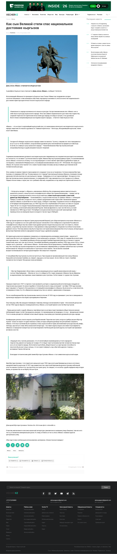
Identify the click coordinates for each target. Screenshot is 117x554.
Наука (7, 526)
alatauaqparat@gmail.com (58, 500)
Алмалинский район (29, 513)
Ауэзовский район (29, 516)
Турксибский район (29, 522)
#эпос (14, 450)
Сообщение (81, 509)
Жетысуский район (29, 532)
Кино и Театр (63, 509)
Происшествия (10, 513)
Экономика (35, 14)
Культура (61, 14)
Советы (8, 539)
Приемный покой (100, 522)
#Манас (9, 450)
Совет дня (98, 519)
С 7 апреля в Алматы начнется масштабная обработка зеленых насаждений (101, 36)
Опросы (44, 526)
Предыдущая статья (14, 467)
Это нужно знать (82, 522)
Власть (79, 519)
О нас (7, 502)
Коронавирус (99, 516)
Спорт (7, 529)
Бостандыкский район (30, 519)
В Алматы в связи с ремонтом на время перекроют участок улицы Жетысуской (100, 44)
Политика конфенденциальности (83, 550)
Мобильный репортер (47, 519)
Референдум (70, 14)
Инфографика (45, 516)
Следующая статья (76, 467)
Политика (43, 14)
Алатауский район (29, 509)
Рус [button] (107, 14)
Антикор (108, 550)
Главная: (8, 19)
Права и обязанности (83, 516)
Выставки (62, 516)
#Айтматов (21, 450)
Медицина (8, 532)
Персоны (62, 513)
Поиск (106, 487)
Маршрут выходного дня (66, 522)
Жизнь (14, 19)
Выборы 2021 (99, 509)
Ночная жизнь (64, 526)
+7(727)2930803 (11, 500)
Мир (56, 14)
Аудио (43, 522)
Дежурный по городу (101, 513)
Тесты (43, 509)
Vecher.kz (12, 33)
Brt (77, 14)
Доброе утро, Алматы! (48, 513)
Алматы (27, 14)
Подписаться (91, 14)
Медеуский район (28, 529)
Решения (80, 513)
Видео (43, 529)
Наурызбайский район (30, 526)
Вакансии (8, 509)
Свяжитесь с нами (69, 550)
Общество (50, 14)
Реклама (99, 14)
